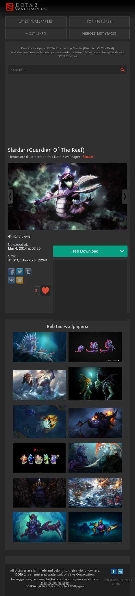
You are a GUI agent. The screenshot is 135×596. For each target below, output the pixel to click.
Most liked (35, 34)
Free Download (84, 251)
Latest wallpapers (35, 22)
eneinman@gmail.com (55, 582)
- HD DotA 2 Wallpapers (55, 586)
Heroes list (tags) (99, 34)
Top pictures (99, 22)
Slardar (88, 157)
